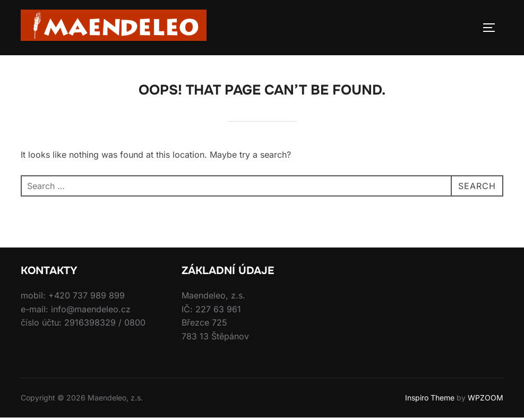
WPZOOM (485, 397)
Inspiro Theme (429, 397)
